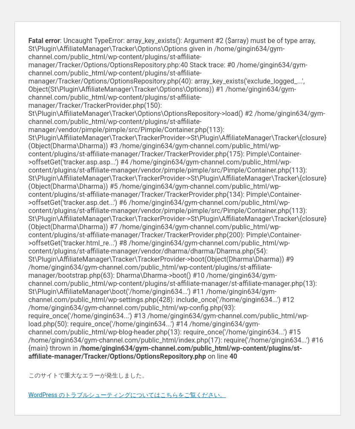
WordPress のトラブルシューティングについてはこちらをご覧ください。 (127, 395)
